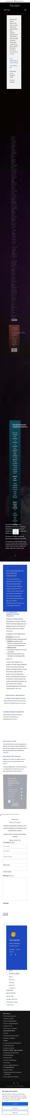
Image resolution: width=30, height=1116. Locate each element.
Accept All (15, 1104)
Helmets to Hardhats (9, 1057)
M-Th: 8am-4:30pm (12, 1021)
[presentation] (15, 927)
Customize (15, 1108)
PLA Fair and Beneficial (10, 1079)
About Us (11, 1005)
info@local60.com (11, 1019)
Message (8, 895)
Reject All (15, 1112)
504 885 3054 (17, 860)
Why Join (12, 999)
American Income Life (10, 1035)
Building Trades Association (11, 1055)
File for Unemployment (10, 1040)
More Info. (18, 688)
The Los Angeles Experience (11, 1084)
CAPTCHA (5, 923)
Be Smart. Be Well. (9, 1038)
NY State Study (8, 1077)
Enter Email (6, 884)
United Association (9, 1065)
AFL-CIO (6, 1052)
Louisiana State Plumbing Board (12, 1062)
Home (10, 996)
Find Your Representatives (11, 1043)
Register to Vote (8, 1045)
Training (11, 1002)
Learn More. (9, 631)
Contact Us (12, 1007)
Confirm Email (7, 891)
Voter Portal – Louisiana (10, 1048)
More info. (17, 637)
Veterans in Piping (9, 1067)
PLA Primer (7, 1082)
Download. (14, 719)
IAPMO (6, 1060)
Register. (5, 783)
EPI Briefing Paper (9, 1075)
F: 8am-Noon (10, 1024)
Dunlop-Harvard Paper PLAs (11, 1072)
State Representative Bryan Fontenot (14, 60)
